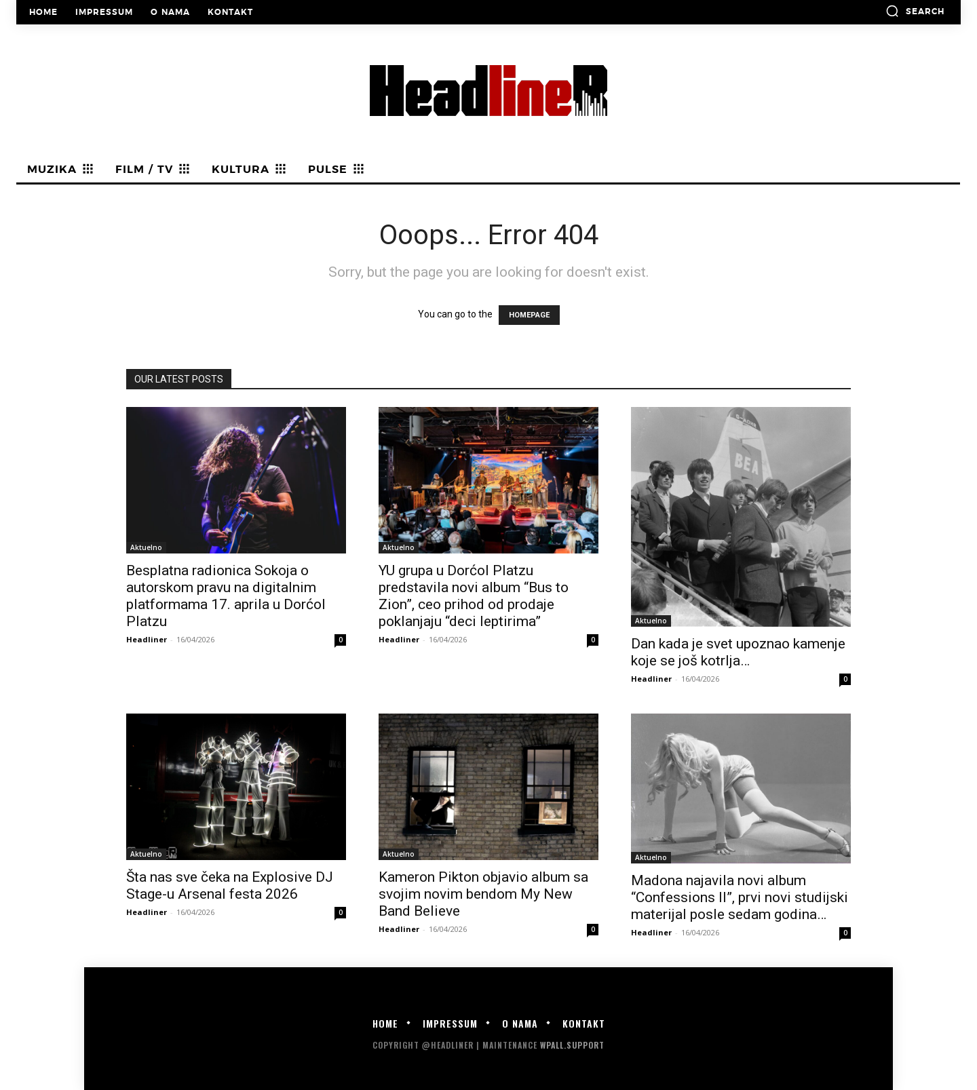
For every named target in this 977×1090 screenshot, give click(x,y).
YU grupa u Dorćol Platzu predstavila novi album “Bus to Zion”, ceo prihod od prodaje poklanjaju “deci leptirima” (474, 595)
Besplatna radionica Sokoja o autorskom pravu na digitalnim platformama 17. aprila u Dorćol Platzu (226, 595)
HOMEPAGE (529, 315)
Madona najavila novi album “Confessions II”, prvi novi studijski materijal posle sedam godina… (739, 897)
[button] (914, 11)
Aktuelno (146, 547)
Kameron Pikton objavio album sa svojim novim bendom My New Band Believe (483, 894)
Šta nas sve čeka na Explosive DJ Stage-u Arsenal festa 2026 (229, 885)
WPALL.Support (572, 1045)
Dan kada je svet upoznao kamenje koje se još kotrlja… (738, 652)
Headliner (146, 639)
